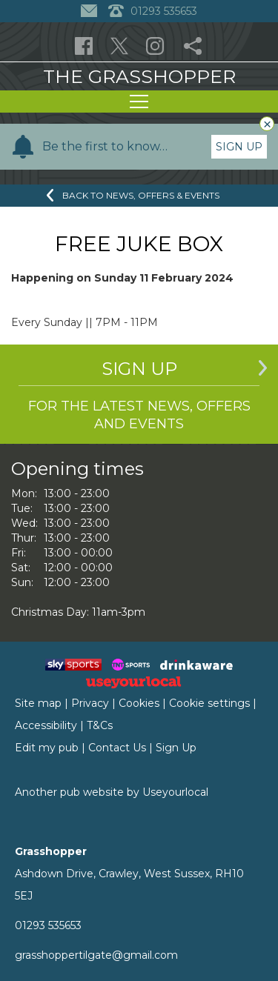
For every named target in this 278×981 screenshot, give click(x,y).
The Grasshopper (139, 76)
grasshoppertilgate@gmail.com (96, 955)
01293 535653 (48, 925)
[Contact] (91, 11)
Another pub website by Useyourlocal (111, 792)
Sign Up (239, 146)
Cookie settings (209, 703)
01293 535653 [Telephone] (152, 11)
